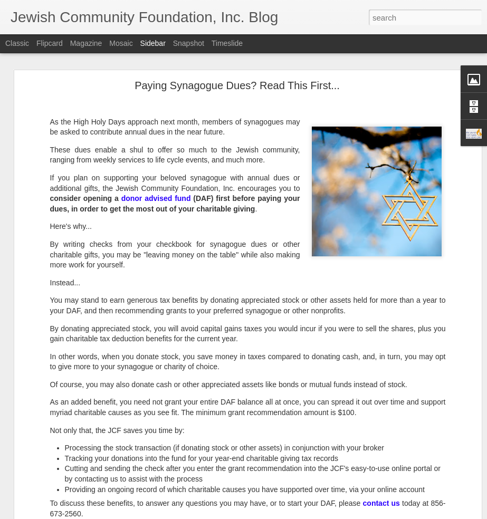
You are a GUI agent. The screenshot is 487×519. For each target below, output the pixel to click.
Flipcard (49, 43)
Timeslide (227, 43)
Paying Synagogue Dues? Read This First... (237, 76)
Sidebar (153, 43)
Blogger (277, 513)
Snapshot (188, 43)
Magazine (86, 43)
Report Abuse (307, 513)
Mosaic (120, 43)
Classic (17, 43)
